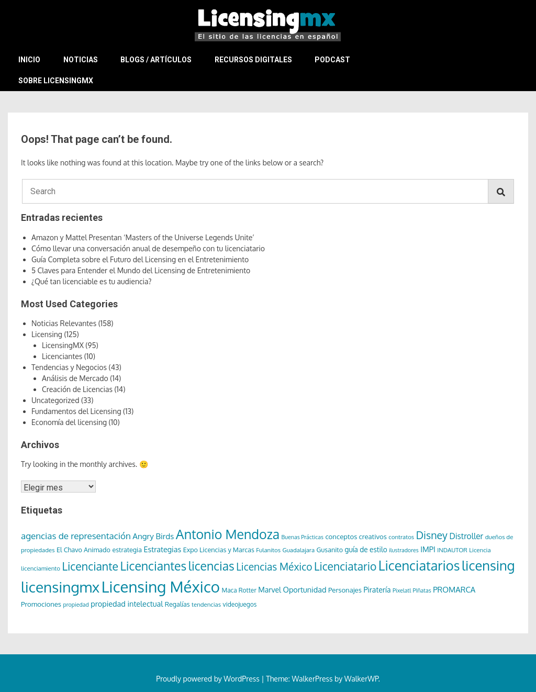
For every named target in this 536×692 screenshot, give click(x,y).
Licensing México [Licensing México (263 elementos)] (161, 586)
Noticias (80, 59)
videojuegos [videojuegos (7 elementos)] (240, 604)
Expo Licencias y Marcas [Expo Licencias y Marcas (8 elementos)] (218, 549)
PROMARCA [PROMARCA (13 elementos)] (454, 590)
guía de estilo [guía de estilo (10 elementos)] (366, 549)
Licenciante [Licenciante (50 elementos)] (90, 566)
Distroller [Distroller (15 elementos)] (466, 536)
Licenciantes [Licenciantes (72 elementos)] (153, 565)
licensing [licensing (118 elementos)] (488, 565)
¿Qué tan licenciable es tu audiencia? (91, 281)
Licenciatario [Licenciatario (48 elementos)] (345, 566)
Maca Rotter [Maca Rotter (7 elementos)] (238, 590)
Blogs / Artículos (156, 59)
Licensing (46, 334)
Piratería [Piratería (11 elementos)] (376, 589)
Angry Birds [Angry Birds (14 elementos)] (153, 536)
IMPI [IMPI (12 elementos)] (428, 549)
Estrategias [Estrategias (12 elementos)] (162, 549)
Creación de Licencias (77, 389)
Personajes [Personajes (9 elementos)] (345, 589)
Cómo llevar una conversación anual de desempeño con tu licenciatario (148, 248)
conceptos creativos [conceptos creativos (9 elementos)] (355, 536)
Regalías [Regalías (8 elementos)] (177, 604)
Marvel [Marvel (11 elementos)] (269, 589)
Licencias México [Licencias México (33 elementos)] (274, 566)
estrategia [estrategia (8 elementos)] (127, 549)
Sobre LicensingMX (55, 80)
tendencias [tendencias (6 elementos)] (206, 604)
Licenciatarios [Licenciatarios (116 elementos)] (419, 565)
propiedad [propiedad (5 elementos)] (76, 604)
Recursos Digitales (253, 59)
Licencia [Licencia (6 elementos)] (479, 550)
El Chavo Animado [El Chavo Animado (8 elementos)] (83, 549)
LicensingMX (63, 345)
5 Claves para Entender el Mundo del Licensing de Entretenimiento (140, 270)
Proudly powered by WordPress (208, 678)
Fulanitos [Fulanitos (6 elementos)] (268, 550)
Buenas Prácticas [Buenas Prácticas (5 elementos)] (302, 537)
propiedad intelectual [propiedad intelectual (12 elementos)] (127, 603)
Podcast (332, 59)
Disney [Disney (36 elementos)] (432, 535)
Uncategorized (55, 400)
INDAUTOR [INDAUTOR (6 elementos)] (452, 550)
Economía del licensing (69, 422)
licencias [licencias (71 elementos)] (211, 565)
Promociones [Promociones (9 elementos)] (41, 603)
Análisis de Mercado (75, 378)
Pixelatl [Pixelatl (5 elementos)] (402, 590)
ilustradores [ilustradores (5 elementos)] (404, 550)
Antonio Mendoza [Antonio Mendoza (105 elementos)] (228, 534)
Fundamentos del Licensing (76, 411)
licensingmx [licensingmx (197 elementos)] (60, 586)
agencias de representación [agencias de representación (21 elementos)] (76, 535)
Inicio (29, 59)
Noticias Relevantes (63, 323)
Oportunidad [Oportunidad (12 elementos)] (304, 589)
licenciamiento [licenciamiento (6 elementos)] (40, 568)
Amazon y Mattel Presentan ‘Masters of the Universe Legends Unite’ (142, 237)
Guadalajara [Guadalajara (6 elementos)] (299, 550)
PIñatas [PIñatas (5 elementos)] (422, 590)
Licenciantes (62, 356)
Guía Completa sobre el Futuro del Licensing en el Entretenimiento (140, 259)
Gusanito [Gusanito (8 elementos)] (330, 549)
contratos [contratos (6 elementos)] (401, 537)
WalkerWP (361, 678)
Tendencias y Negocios (69, 367)
